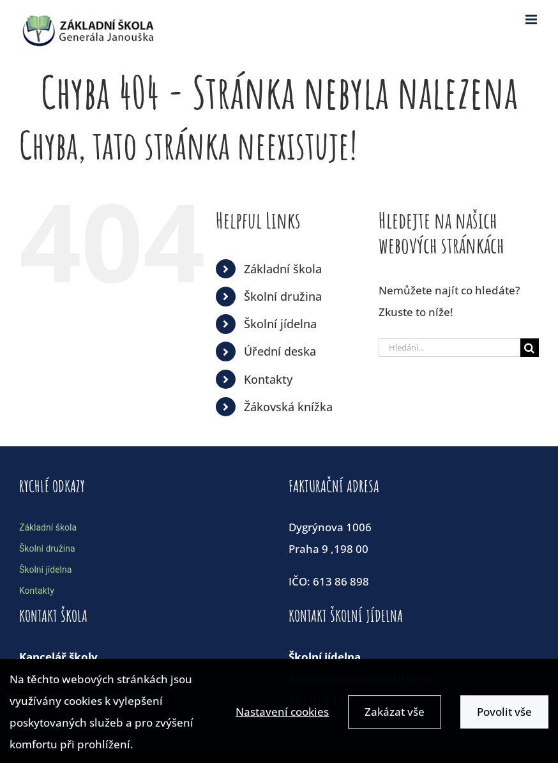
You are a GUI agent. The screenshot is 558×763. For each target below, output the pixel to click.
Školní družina (283, 296)
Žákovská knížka (288, 406)
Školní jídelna (280, 323)
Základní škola (283, 268)
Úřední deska (280, 351)
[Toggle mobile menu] (532, 19)
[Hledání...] (449, 347)
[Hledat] (529, 347)
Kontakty (268, 379)
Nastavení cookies (282, 715)
